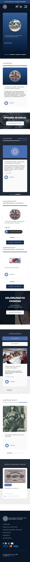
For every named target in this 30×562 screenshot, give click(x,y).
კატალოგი (7, 63)
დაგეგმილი (15, 343)
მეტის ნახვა (8, 43)
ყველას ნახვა (22, 138)
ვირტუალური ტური (15, 123)
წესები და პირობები (10, 527)
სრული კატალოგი (15, 242)
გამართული (15, 338)
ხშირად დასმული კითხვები (12, 530)
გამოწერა (6, 535)
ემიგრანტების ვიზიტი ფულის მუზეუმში (13, 367)
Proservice (12, 555)
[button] (6, 54)
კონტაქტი (6, 524)
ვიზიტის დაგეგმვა (15, 312)
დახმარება (7, 532)
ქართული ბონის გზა (11, 488)
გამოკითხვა (7, 538)
